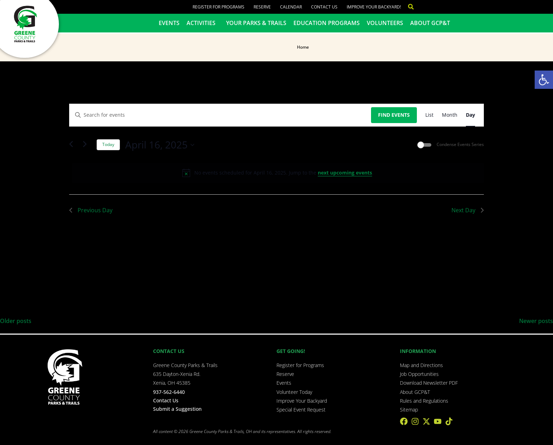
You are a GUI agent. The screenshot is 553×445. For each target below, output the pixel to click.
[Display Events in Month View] (449, 115)
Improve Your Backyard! (374, 7)
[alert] (278, 173)
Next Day (467, 210)
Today (108, 144)
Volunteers (385, 23)
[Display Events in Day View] (470, 115)
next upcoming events (345, 172)
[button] (544, 80)
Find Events (394, 114)
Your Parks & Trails (256, 23)
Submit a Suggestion (177, 409)
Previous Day (91, 210)
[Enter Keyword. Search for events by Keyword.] (220, 115)
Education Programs (326, 23)
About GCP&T (430, 23)
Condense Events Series (460, 144)
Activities (203, 23)
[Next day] (87, 145)
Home (303, 47)
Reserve (262, 7)
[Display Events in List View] (429, 115)
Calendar (291, 7)
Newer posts (536, 321)
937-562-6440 (169, 392)
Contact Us (324, 7)
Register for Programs (218, 7)
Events (169, 23)
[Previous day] (73, 145)
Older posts (15, 321)
